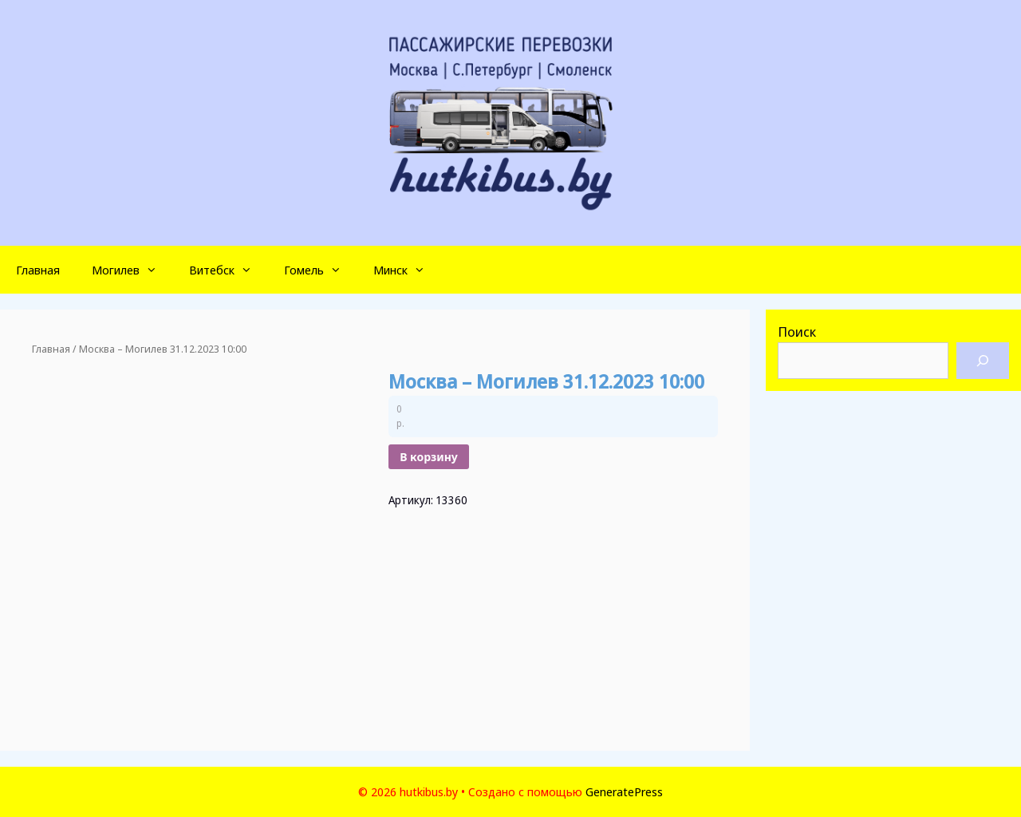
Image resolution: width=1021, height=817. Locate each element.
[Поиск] (982, 360)
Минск (407, 270)
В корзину (429, 456)
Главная (38, 270)
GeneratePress (624, 791)
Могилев (132, 270)
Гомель (320, 270)
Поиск (797, 331)
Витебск (228, 270)
